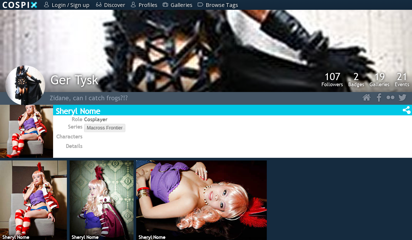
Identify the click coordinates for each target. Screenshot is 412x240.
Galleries (379, 79)
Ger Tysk (74, 80)
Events (402, 79)
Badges (356, 79)
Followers (332, 79)
